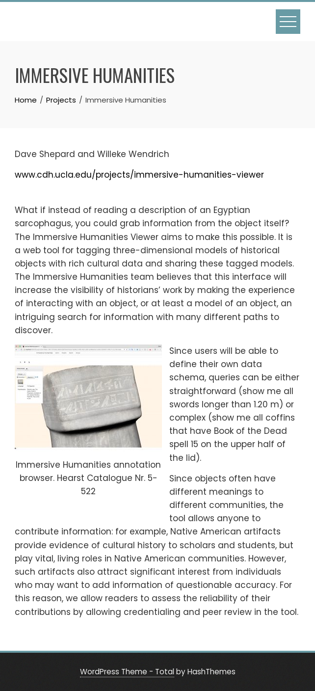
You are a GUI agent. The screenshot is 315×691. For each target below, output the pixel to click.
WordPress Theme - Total (127, 671)
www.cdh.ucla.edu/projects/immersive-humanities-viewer (139, 175)
